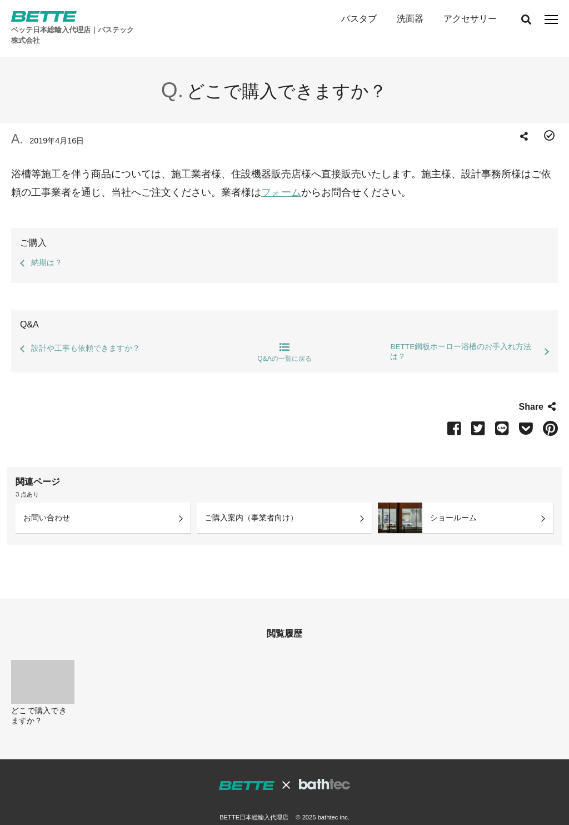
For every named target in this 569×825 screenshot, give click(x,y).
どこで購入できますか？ (39, 698)
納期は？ (46, 245)
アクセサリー (470, 18)
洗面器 (410, 18)
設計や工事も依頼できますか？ (85, 331)
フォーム (281, 175)
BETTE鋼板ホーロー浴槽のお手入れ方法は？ (460, 334)
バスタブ (358, 18)
